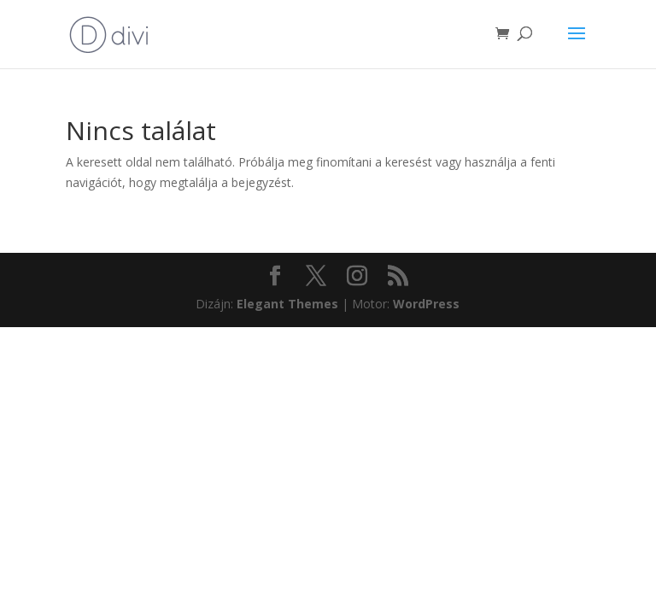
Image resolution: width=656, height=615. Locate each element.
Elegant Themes (287, 304)
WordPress (426, 304)
